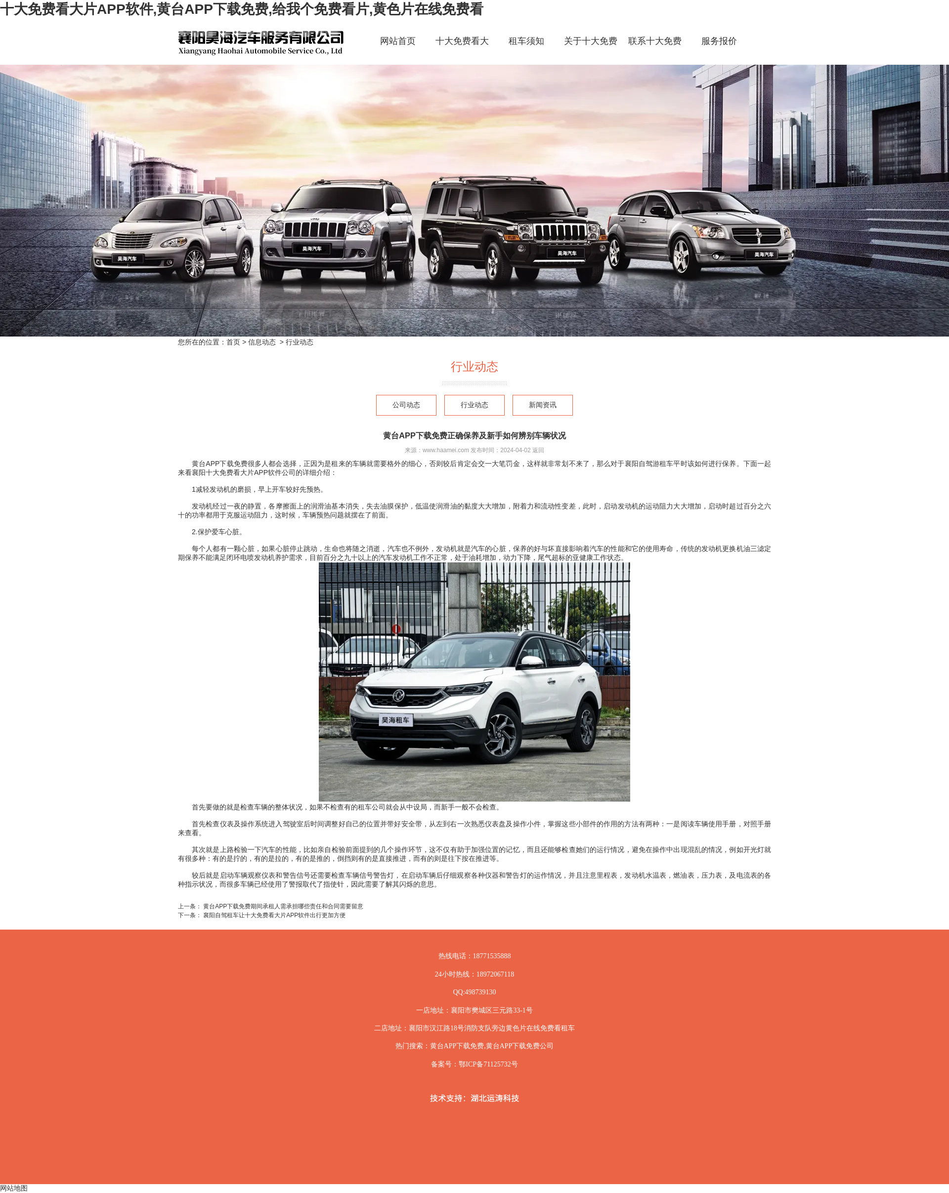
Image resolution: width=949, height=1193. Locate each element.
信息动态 (262, 342)
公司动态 (406, 405)
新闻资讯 (543, 405)
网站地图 (14, 1188)
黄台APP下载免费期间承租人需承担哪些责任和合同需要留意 (282, 906)
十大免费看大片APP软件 (462, 49)
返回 (538, 450)
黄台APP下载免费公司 (520, 1046)
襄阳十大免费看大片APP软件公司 (244, 472)
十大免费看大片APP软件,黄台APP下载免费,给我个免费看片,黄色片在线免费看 (241, 9)
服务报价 (719, 41)
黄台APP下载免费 (220, 464)
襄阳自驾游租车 (649, 464)
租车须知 (526, 41)
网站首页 (398, 41)
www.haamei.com (446, 450)
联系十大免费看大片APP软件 (655, 49)
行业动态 (474, 405)
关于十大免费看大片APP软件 (590, 49)
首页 (233, 342)
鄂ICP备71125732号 (488, 1064)
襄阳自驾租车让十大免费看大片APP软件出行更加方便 (273, 915)
